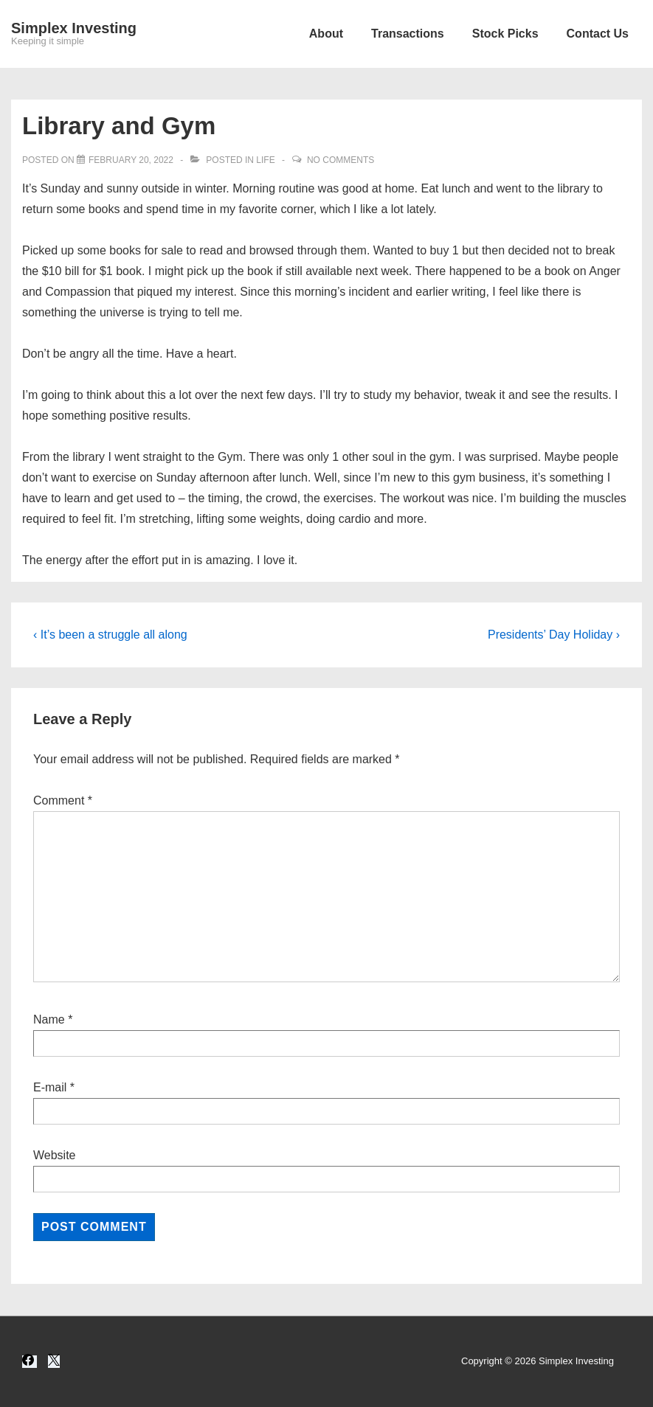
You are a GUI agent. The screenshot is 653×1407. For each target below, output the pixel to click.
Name (49, 1019)
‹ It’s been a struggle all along (110, 634)
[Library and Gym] (131, 160)
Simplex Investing (74, 28)
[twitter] (54, 1361)
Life (265, 160)
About (326, 33)
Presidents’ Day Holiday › (554, 634)
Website (54, 1155)
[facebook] (29, 1361)
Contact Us (598, 33)
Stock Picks (505, 33)
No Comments (340, 160)
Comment (62, 800)
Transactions (407, 33)
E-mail (49, 1087)
